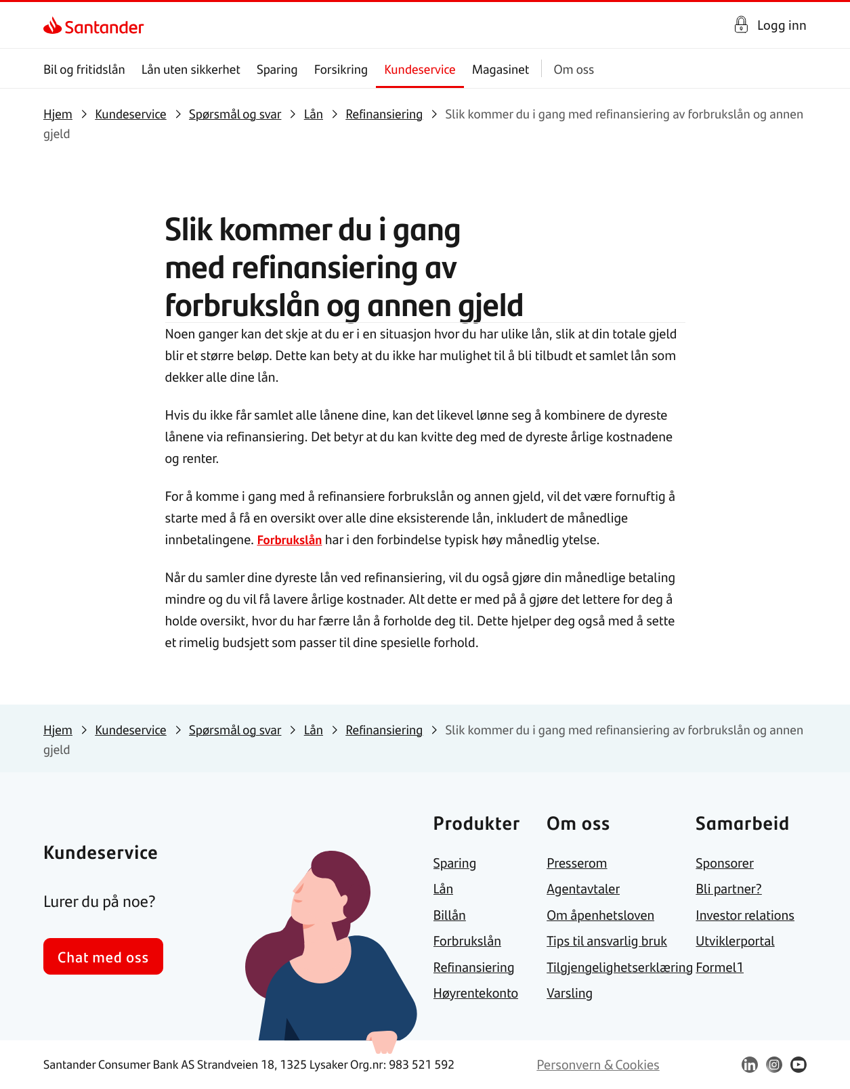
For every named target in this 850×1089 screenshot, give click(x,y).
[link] (55, 25)
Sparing (277, 69)
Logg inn (782, 25)
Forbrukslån (292, 539)
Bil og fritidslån (84, 69)
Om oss (573, 69)
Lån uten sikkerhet (191, 69)
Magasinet (501, 69)
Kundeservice (420, 69)
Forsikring (341, 69)
